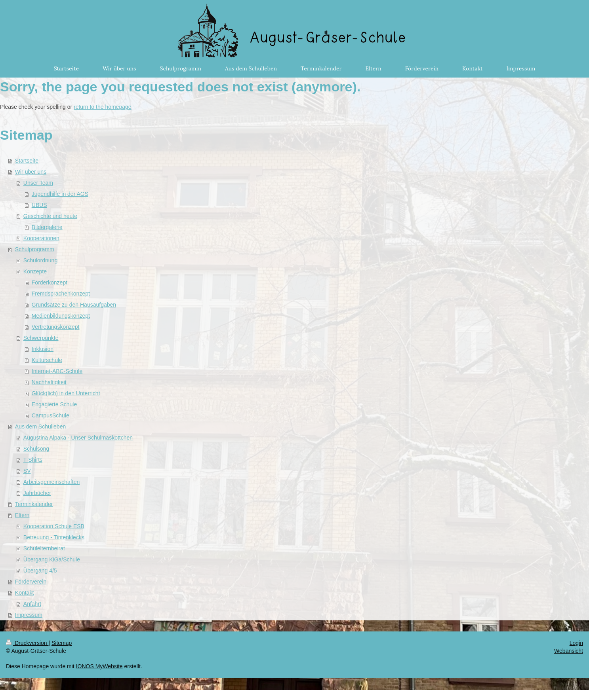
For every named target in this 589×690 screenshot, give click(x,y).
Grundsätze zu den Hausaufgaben (74, 304)
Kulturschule (47, 360)
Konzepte (35, 271)
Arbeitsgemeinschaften (51, 482)
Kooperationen (41, 238)
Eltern (22, 515)
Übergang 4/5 (40, 570)
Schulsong (36, 448)
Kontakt (24, 593)
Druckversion (27, 643)
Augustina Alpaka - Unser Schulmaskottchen (78, 437)
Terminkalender (34, 504)
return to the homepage (103, 107)
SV (27, 471)
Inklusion (42, 349)
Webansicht (568, 651)
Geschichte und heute (50, 216)
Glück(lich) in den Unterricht (66, 393)
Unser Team (38, 183)
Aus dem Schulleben (40, 426)
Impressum (28, 615)
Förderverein (30, 581)
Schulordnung (40, 260)
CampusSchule (50, 415)
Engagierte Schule (54, 404)
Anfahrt (32, 604)
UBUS (39, 205)
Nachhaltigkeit (49, 382)
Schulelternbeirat (44, 548)
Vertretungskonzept (56, 327)
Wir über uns (30, 172)
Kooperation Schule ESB (53, 526)
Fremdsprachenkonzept (61, 293)
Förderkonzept (49, 282)
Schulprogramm (34, 249)
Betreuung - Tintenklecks (53, 537)
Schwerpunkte (41, 338)
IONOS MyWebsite (99, 666)
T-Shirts (32, 460)
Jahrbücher (37, 493)
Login (576, 643)
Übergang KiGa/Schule (51, 559)
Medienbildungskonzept (61, 316)
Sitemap (61, 643)
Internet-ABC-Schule (57, 371)
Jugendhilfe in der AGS (60, 194)
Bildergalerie (47, 227)
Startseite (26, 160)
